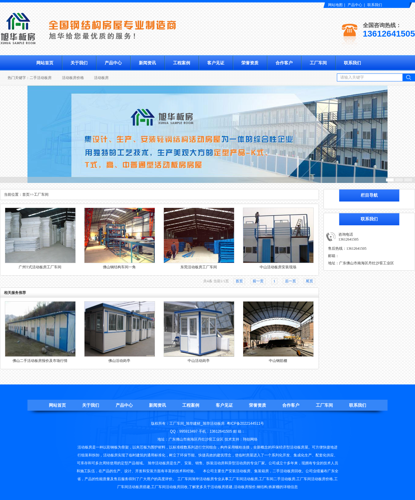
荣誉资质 (249, 62)
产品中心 (355, 5)
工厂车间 (318, 62)
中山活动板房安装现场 (278, 267)
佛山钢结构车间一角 (119, 267)
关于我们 (79, 62)
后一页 (290, 281)
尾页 (309, 281)
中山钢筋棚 (278, 361)
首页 (26, 194)
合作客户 (284, 62)
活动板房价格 (73, 78)
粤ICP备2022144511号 (245, 423)
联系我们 (374, 5)
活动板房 (101, 78)
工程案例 (181, 62)
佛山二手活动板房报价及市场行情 (40, 361)
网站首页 (44, 62)
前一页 (258, 281)
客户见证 (215, 62)
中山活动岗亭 (199, 361)
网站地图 (335, 5)
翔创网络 (250, 439)
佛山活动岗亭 (119, 361)
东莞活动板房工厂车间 (198, 267)
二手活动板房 (41, 78)
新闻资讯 (147, 62)
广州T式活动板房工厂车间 (40, 267)
